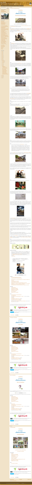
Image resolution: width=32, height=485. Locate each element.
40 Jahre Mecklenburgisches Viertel (4, 26)
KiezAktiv (14, 152)
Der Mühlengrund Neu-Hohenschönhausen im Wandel (17, 296)
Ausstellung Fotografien (4, 70)
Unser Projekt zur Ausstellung (14, 463)
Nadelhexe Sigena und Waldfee (27, 152)
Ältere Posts (29, 479)
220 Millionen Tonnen (3, 40)
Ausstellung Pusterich (4, 72)
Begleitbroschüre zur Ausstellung (14, 292)
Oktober (3, 62)
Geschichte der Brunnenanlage (14, 454)
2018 (2, 58)
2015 (2, 75)
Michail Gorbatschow (12, 98)
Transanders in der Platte (3, 43)
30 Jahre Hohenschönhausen (4, 33)
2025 (2, 52)
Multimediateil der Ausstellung (14, 347)
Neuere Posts (12, 479)
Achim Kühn (17, 359)
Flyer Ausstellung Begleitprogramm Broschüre (16, 277)
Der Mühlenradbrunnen (3, 32)
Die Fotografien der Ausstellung (20, 451)
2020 (2, 56)
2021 (2, 55)
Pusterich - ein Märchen (13, 458)
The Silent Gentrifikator (3, 30)
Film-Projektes (16, 235)
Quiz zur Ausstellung (13, 291)
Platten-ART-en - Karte (3, 37)
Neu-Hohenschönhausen (12, 26)
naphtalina (20, 483)
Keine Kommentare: (12, 372)
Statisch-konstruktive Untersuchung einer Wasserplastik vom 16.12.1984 (19, 282)
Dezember (3, 60)
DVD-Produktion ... (16, 299)
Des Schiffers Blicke (3, 39)
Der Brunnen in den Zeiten (14, 290)
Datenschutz (2, 47)
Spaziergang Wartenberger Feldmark (4, 29)
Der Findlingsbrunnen (13, 295)
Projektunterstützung (3, 24)
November (3, 61)
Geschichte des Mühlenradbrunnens (14, 8)
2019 (2, 57)
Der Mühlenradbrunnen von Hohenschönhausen (16, 294)
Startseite (12, 453)
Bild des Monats (2, 21)
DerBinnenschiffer (3, 46)
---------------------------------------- (4, 44)
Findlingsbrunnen (13, 43)
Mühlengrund (18, 30)
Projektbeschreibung (13, 287)
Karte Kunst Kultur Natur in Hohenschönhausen (3, 23)
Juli (2, 63)
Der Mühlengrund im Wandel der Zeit (15, 298)
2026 (2, 51)
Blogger (25, 483)
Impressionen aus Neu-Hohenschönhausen (3, 27)
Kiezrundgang (12, 407)
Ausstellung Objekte (12, 427)
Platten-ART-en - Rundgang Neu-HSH (4, 36)
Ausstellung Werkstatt (4, 71)
